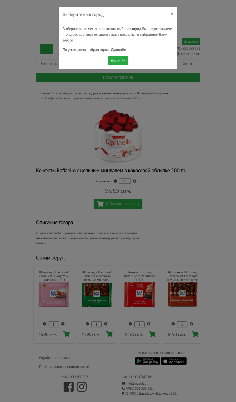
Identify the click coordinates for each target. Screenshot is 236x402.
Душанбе (118, 60)
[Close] (172, 13)
